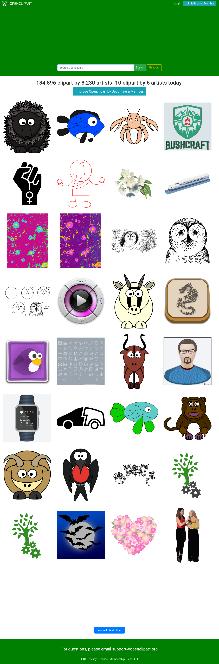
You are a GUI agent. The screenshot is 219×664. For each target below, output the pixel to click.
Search (140, 67)
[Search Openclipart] (95, 67)
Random (154, 67)
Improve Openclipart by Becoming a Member (109, 91)
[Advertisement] (109, 36)
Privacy (92, 659)
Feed (130, 659)
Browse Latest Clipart (109, 630)
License (103, 659)
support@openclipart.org (135, 649)
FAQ (83, 659)
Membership (117, 659)
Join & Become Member (199, 3)
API (136, 659)
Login (177, 3)
